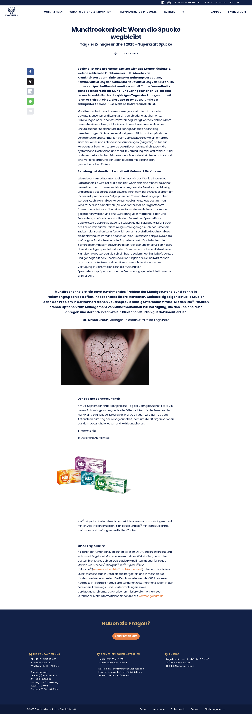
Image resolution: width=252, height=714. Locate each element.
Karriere (169, 11)
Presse (208, 2)
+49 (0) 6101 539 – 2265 (111, 659)
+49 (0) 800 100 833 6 (44, 675)
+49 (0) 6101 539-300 (43, 659)
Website (125, 675)
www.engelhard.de (151, 596)
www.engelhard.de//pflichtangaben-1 (117, 569)
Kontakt (234, 2)
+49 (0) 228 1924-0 (108, 675)
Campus (216, 11)
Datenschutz (178, 709)
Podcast (221, 2)
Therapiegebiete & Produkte (137, 11)
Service (195, 709)
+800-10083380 (41, 662)
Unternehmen (53, 11)
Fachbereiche (237, 11)
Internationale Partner (188, 2)
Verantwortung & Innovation (90, 11)
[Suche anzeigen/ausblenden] (183, 12)
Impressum (159, 709)
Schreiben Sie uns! (126, 636)
